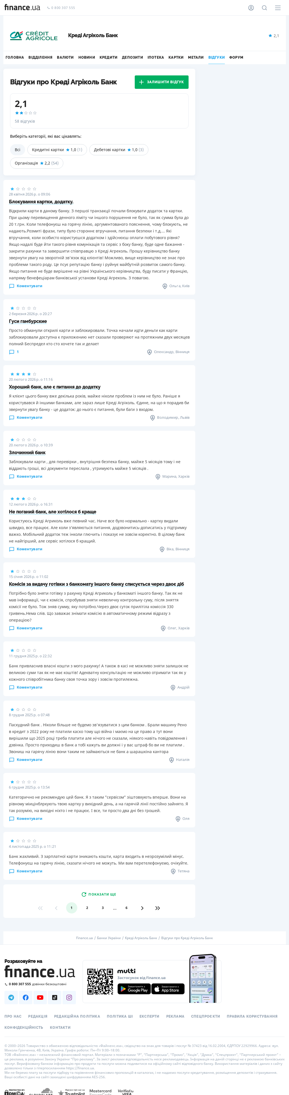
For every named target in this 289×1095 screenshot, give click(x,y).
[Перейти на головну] (22, 7)
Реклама (175, 1016)
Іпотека (156, 57)
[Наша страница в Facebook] (25, 997)
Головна (15, 57)
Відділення (40, 57)
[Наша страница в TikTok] (54, 997)
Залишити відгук (161, 82)
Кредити (108, 57)
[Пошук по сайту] (264, 8)
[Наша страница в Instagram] (69, 997)
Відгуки (216, 57)
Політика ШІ (120, 1016)
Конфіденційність (23, 1028)
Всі (17, 149)
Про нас (12, 1016)
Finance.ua (84, 938)
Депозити (132, 57)
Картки (176, 57)
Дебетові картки (119, 149)
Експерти (149, 1016)
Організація (37, 163)
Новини (86, 57)
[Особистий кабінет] (251, 8)
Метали (196, 57)
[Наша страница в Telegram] (11, 997)
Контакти (60, 1028)
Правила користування (252, 1016)
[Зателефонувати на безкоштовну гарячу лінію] (40, 984)
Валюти (65, 57)
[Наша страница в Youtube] (40, 997)
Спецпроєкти (205, 1016)
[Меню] (278, 8)
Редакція (37, 1016)
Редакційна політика (77, 1016)
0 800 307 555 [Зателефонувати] (61, 8)
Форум (236, 57)
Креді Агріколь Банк (141, 938)
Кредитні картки (57, 149)
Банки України (109, 938)
